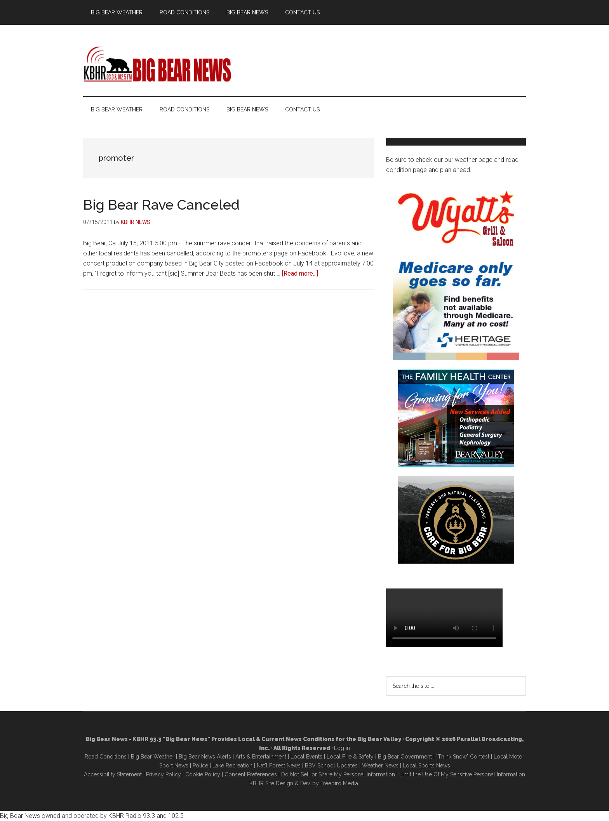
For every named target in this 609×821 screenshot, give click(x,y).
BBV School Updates (331, 765)
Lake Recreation (232, 765)
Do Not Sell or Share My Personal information (338, 774)
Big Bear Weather (152, 756)
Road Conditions (106, 756)
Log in (342, 748)
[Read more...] (300, 273)
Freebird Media (339, 783)
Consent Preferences (250, 774)
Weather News (380, 765)
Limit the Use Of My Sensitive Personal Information (462, 774)
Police (200, 765)
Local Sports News (426, 765)
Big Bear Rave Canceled (161, 204)
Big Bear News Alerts (205, 756)
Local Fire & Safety (350, 756)
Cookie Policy (202, 774)
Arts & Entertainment (260, 756)
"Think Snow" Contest (462, 756)
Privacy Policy (163, 774)
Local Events (306, 756)
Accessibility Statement (113, 774)
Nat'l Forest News (279, 765)
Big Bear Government (405, 756)
